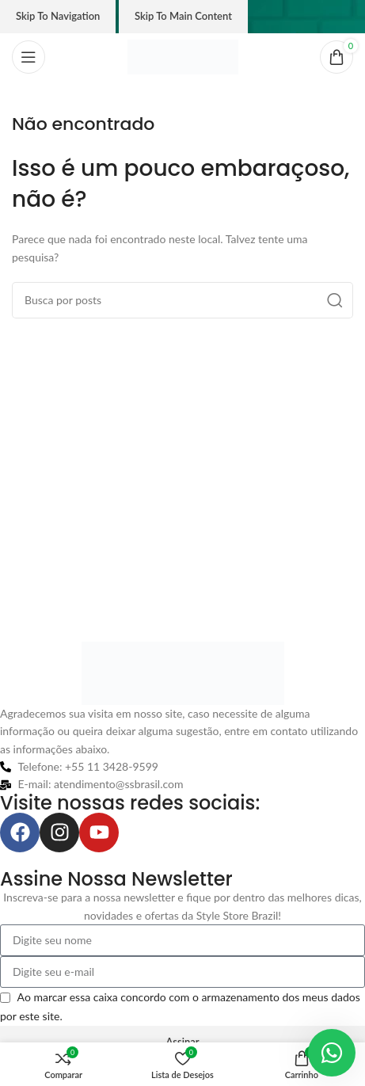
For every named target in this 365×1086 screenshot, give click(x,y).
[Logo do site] (182, 56)
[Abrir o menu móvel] (28, 57)
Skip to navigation (58, 16)
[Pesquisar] (182, 300)
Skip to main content (183, 16)
